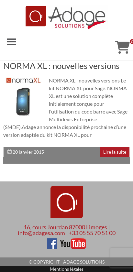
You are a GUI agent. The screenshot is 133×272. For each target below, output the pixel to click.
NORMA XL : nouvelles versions (61, 65)
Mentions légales (66, 269)
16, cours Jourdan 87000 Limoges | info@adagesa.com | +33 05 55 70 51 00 (67, 229)
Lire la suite (114, 152)
